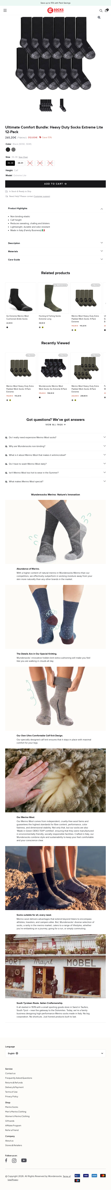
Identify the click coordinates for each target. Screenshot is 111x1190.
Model (9, 175)
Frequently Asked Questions (18, 1078)
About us (9, 1140)
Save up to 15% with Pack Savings (56, 3)
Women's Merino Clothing (17, 1116)
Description (14, 243)
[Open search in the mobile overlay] (101, 10)
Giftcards (9, 1120)
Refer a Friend (11, 1130)
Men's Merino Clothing (15, 1111)
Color (8, 144)
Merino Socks (11, 1107)
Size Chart (23, 157)
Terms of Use (11, 1091)
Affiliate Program (13, 1125)
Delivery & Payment (14, 1087)
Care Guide (14, 259)
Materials (13, 251)
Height (9, 170)
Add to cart (55, 184)
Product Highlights (17, 208)
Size (8, 157)
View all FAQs (54, 424)
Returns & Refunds (14, 1082)
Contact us (10, 1073)
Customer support (42, 196)
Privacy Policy (11, 1096)
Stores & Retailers (13, 1145)
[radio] (8, 149)
